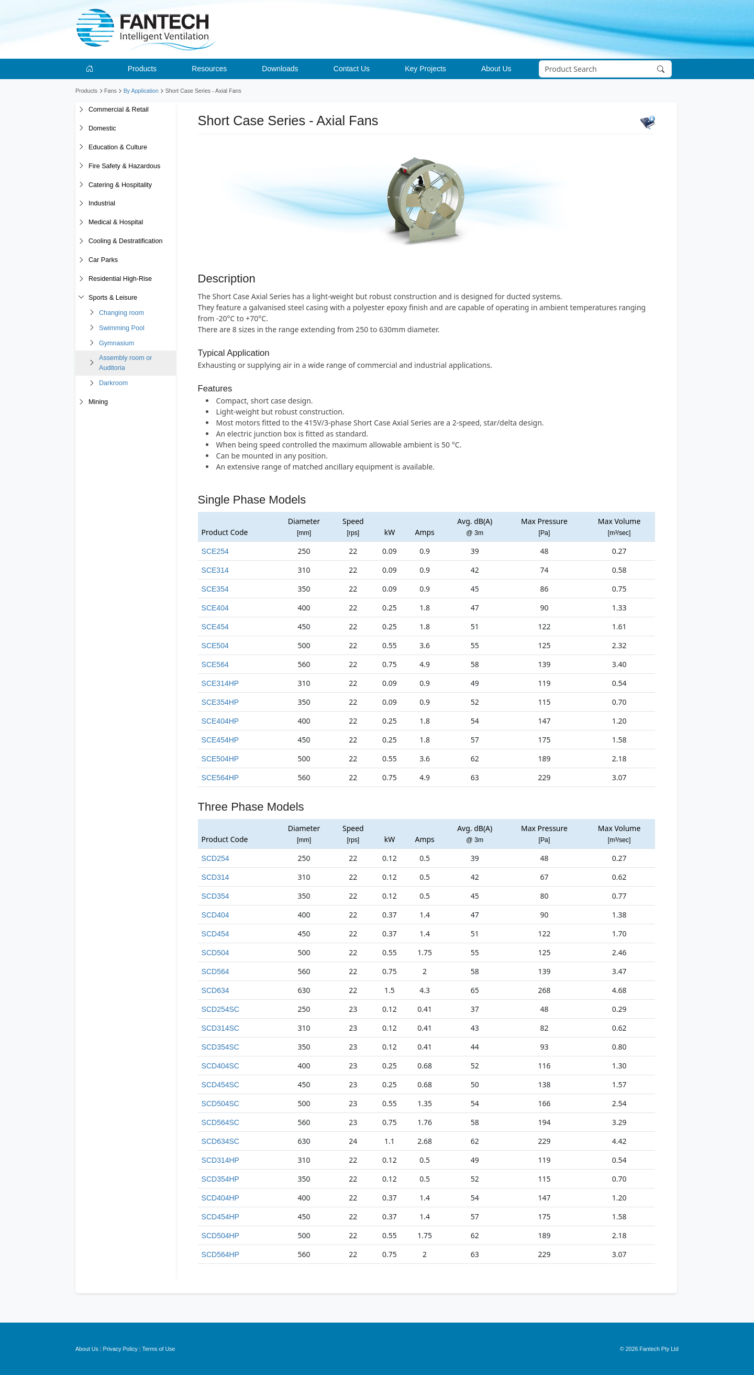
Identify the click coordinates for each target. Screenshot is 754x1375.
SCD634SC (220, 1141)
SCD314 (215, 877)
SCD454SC (220, 1085)
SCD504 (215, 952)
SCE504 (215, 645)
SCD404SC (220, 1066)
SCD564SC (220, 1122)
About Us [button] (496, 68)
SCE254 (215, 551)
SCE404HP (220, 721)
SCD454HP (220, 1217)
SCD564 (215, 971)
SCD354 (215, 896)
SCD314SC (220, 1028)
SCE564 (215, 664)
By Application (141, 91)
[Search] (605, 69)
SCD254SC (220, 1009)
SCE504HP (220, 759)
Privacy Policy (120, 1349)
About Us (86, 1349)
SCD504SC (220, 1103)
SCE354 (215, 589)
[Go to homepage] (91, 69)
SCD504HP (220, 1235)
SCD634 (215, 990)
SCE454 (215, 627)
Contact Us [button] (352, 68)
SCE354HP (220, 702)
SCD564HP (220, 1254)
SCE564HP (220, 777)
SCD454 (215, 934)
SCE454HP (220, 740)
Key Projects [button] (425, 68)
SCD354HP (220, 1179)
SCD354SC (220, 1047)
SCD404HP (220, 1198)
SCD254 (215, 858)
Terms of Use (158, 1349)
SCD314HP (220, 1160)
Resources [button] (209, 68)
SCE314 (215, 570)
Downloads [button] (280, 68)
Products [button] (142, 68)
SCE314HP (220, 683)
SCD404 (215, 915)
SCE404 (215, 608)
